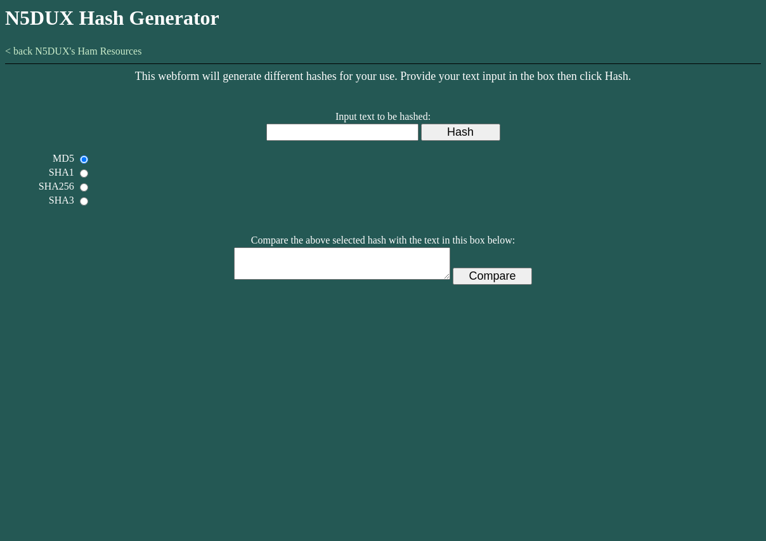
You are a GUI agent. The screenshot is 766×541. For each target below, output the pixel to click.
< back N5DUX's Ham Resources (73, 51)
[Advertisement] (383, 432)
